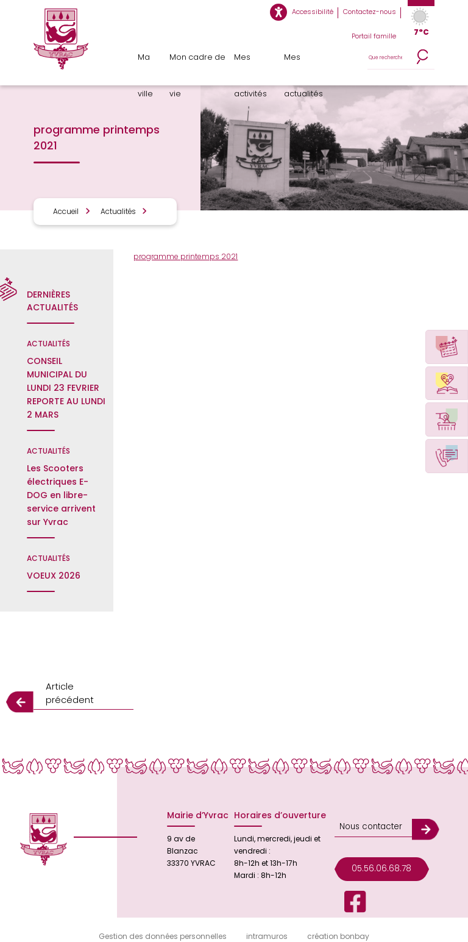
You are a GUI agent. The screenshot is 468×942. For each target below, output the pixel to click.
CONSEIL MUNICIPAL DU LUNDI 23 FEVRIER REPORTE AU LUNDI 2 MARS (66, 388)
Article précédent (80, 689)
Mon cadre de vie (196, 62)
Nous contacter (367, 807)
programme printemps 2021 (185, 256)
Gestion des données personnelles (163, 924)
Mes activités (253, 62)
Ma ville (149, 62)
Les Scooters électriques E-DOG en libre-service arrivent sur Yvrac (61, 495)
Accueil (64, 211)
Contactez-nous (372, 12)
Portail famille (375, 36)
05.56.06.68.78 (378, 845)
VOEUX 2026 (53, 575)
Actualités (111, 211)
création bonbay (338, 924)
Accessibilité (321, 12)
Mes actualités (306, 62)
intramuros (267, 924)
